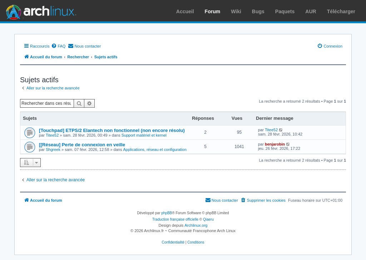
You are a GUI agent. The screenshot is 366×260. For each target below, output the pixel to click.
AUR (310, 11)
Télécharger (341, 11)
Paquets (285, 11)
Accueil (185, 11)
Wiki (236, 11)
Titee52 (52, 135)
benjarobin (275, 144)
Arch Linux (39, 11)
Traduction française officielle (175, 219)
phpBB (166, 213)
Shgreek (53, 149)
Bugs (258, 11)
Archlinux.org (195, 225)
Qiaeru (208, 219)
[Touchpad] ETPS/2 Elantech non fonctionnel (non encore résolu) (112, 130)
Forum (213, 11)
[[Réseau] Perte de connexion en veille (82, 144)
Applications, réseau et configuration (154, 149)
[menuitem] (58, 46)
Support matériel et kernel (144, 135)
